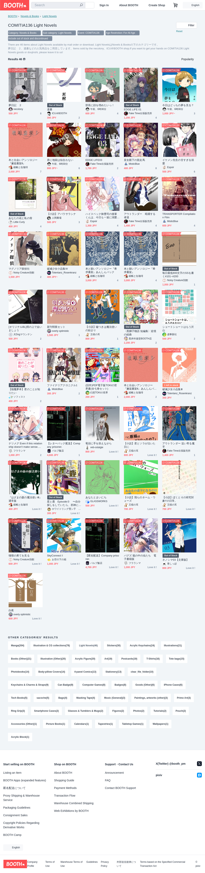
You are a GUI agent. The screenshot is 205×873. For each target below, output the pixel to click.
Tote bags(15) (176, 658)
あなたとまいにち (96, 497)
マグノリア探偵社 (19, 268)
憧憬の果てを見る (19, 555)
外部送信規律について (126, 864)
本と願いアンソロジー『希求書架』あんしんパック (101, 270)
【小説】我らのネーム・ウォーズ (139, 499)
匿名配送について (14, 788)
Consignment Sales (15, 815)
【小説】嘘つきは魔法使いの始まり (101, 328)
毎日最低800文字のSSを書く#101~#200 (178, 274)
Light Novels (49, 16)
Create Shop (157, 5)
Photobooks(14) (20, 672)
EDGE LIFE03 (93, 159)
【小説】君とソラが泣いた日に (139, 445)
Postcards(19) (129, 658)
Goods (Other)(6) (145, 685)
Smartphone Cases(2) (46, 711)
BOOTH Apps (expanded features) (24, 780)
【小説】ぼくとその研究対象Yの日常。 (178, 499)
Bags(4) (62, 698)
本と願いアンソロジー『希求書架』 (139, 270)
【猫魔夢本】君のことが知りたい (24, 391)
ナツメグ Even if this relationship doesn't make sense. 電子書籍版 (25, 445)
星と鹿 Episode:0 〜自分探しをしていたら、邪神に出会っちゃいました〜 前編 (63, 503)
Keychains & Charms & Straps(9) (29, 685)
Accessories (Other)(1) (24, 725)
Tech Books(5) (19, 698)
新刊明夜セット (56, 326)
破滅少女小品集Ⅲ (172, 389)
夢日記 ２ (15, 105)
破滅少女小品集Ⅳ (57, 268)
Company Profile (32, 864)
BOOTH (12, 16)
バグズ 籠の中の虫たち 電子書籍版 (140, 557)
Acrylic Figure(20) (85, 658)
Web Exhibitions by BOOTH (71, 810)
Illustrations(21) (173, 645)
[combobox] (58, 5)
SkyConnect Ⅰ (55, 555)
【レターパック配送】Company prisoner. (63, 445)
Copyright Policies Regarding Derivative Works (21, 825)
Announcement (114, 772)
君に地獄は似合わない (60, 159)
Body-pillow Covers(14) (51, 672)
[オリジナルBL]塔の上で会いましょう (25, 328)
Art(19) (108, 658)
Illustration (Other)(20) (53, 658)
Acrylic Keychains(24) (142, 645)
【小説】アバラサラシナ (61, 213)
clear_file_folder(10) (142, 672)
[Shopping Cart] (175, 5)
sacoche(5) (43, 698)
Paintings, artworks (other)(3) (151, 698)
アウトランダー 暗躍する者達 (139, 215)
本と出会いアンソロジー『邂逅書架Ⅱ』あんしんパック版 (140, 387)
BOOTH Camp (12, 834)
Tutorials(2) (160, 711)
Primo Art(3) (184, 698)
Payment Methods (65, 788)
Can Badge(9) (65, 685)
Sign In (104, 5)
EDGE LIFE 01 (132, 109)
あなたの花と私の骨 (20, 218)
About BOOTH (128, 5)
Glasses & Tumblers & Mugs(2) (85, 711)
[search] (81, 5)
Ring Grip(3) (18, 711)
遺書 (49, 109)
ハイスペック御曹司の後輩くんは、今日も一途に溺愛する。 (101, 215)
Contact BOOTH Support (120, 788)
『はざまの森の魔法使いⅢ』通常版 (25, 499)
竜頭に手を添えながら (98, 443)
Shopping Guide (64, 780)
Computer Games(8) (94, 685)
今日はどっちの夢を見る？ (178, 105)
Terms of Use (50, 864)
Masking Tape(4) (85, 698)
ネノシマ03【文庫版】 (175, 559)
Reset (179, 31)
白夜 (11, 610)
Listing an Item (12, 772)
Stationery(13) (114, 672)
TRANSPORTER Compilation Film (178, 215)
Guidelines (92, 862)
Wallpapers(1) (160, 725)
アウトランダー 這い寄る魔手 (178, 445)
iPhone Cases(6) (173, 685)
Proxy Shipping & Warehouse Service (21, 798)
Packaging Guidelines (16, 807)
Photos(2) (138, 711)
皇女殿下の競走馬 (134, 159)
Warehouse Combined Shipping (73, 803)
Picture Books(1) (55, 725)
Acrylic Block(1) (20, 738)
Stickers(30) (114, 645)
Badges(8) (120, 685)
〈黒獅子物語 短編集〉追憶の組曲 (140, 333)
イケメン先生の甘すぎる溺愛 (178, 161)
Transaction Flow (64, 795)
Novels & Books (30, 16)
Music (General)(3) (114, 698)
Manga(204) (17, 645)
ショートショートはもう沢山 (178, 328)
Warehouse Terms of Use (71, 864)
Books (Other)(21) (21, 658)
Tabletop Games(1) (133, 725)
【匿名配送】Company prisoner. (102, 557)
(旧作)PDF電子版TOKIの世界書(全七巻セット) (101, 387)
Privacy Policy (105, 864)
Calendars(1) (81, 725)
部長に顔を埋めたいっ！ (99, 105)
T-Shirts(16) (153, 658)
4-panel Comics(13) (85, 672)
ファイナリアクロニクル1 (62, 385)
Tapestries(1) (105, 725)
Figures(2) (118, 711)
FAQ (108, 780)
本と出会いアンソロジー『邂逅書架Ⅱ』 (23, 161)
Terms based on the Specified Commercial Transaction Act (162, 864)
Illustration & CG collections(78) (51, 645)
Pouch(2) (181, 711)
